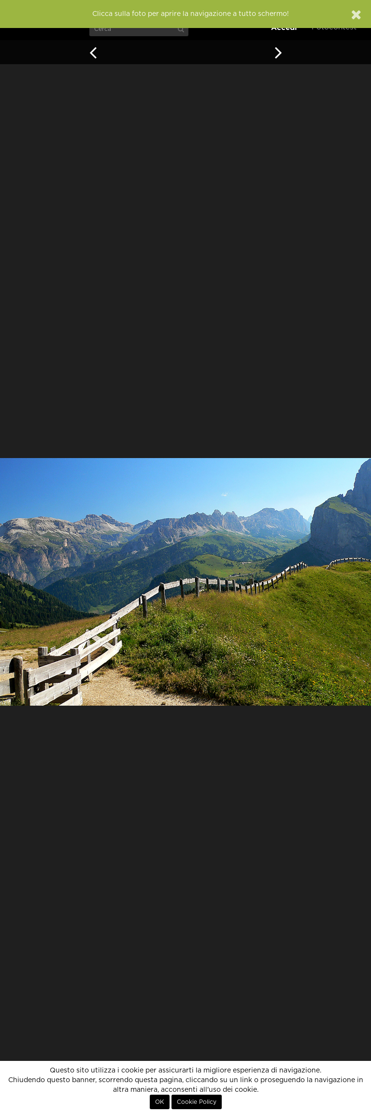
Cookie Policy (196, 1102)
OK (159, 1102)
